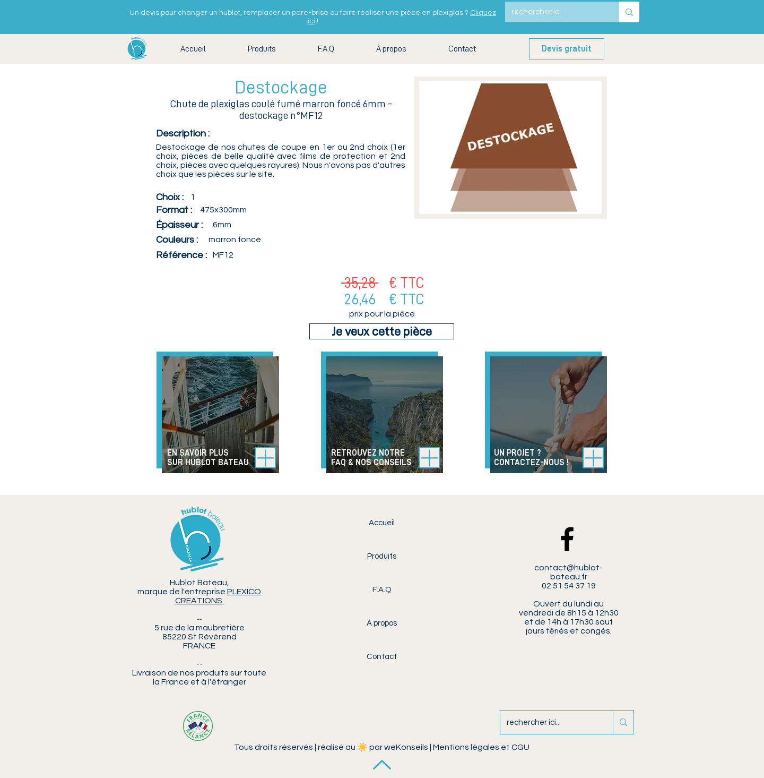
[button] (262, 49)
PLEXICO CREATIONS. (218, 596)
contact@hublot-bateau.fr (568, 572)
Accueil (382, 523)
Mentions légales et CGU (481, 747)
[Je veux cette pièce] (381, 331)
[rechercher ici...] (554, 12)
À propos (382, 623)
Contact (382, 657)
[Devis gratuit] (566, 48)
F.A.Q (382, 590)
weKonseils (406, 747)
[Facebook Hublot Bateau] (567, 539)
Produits (381, 556)
